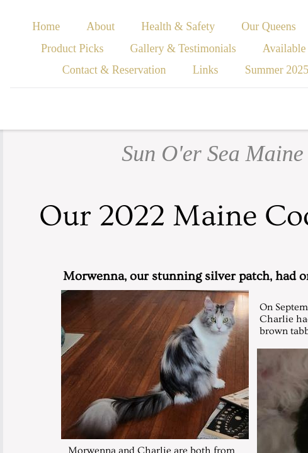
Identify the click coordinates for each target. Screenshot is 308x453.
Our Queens (268, 26)
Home (46, 26)
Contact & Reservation (114, 70)
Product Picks (72, 48)
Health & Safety (178, 26)
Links (206, 70)
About (100, 26)
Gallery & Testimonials (183, 48)
